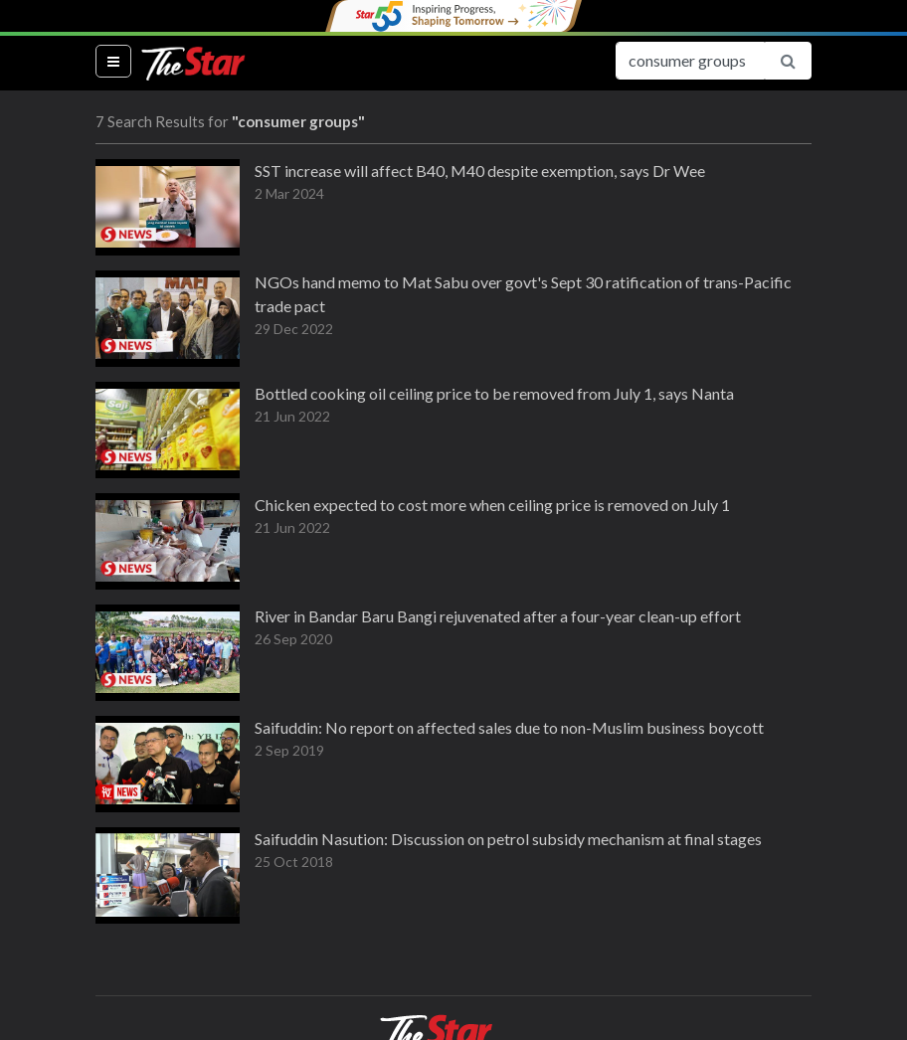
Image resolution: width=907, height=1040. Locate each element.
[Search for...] (690, 61)
